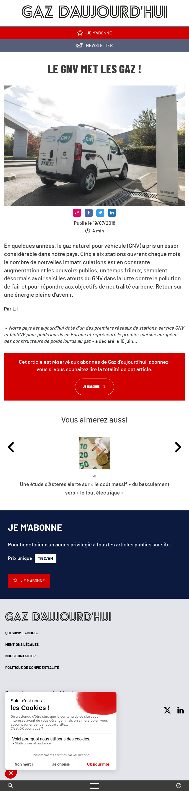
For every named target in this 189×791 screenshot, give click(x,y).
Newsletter (94, 46)
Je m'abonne (94, 34)
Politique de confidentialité (32, 668)
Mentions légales (22, 645)
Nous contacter (20, 656)
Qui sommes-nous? (21, 633)
